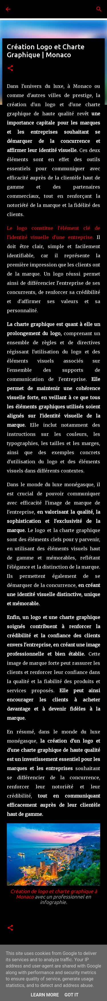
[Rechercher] (99, 9)
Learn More (45, 995)
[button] (10, 68)
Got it (71, 995)
